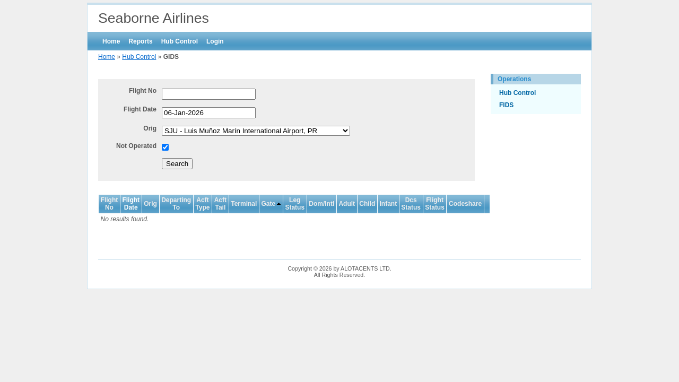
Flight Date (140, 109)
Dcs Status (411, 203)
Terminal (244, 203)
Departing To (176, 203)
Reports (140, 41)
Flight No (142, 90)
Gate (269, 203)
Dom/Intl (321, 203)
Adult (346, 203)
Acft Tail (220, 203)
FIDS (506, 105)
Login (215, 41)
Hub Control (179, 41)
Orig (149, 128)
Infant (388, 203)
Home (111, 41)
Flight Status (435, 203)
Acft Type (202, 203)
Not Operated (136, 146)
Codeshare (465, 203)
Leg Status (294, 203)
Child (367, 203)
